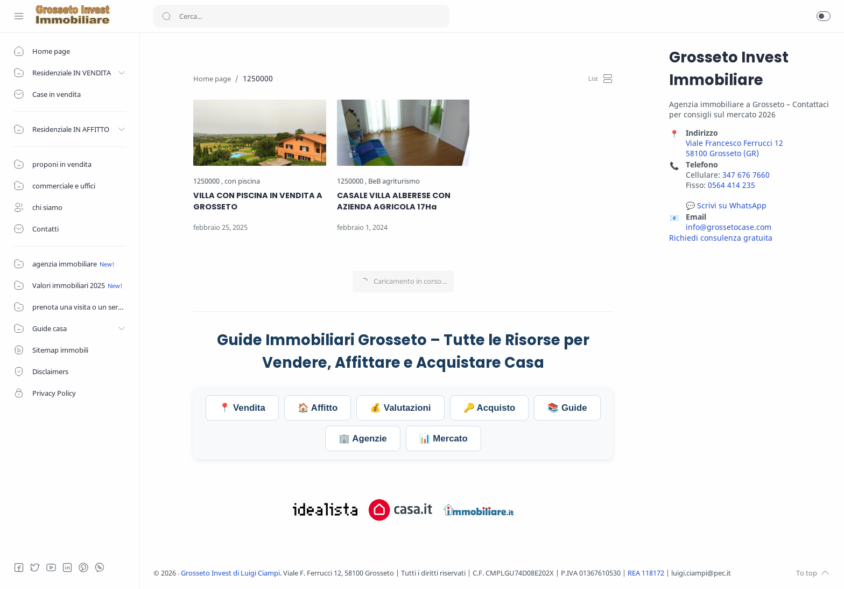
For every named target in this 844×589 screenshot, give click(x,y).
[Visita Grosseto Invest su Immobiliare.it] (479, 509)
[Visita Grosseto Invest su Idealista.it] (325, 509)
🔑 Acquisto (489, 408)
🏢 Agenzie (362, 438)
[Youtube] (51, 567)
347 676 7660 (746, 175)
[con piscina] (242, 181)
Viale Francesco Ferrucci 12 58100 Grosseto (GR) (734, 148)
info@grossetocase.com (728, 227)
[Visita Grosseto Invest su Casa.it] (400, 510)
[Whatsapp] (99, 567)
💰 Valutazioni (400, 408)
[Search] (301, 16)
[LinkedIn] (67, 567)
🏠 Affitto (317, 408)
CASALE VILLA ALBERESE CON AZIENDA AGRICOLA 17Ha (394, 201)
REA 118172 (647, 573)
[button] (824, 16)
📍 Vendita (242, 408)
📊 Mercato (443, 438)
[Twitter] (35, 567)
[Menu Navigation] (18, 16)
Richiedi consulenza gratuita (720, 238)
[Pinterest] (83, 567)
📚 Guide (567, 408)
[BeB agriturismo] (394, 181)
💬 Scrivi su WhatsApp (726, 205)
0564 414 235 (731, 185)
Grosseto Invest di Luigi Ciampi (230, 573)
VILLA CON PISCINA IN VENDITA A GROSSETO (257, 201)
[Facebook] (18, 567)
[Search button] (166, 16)
